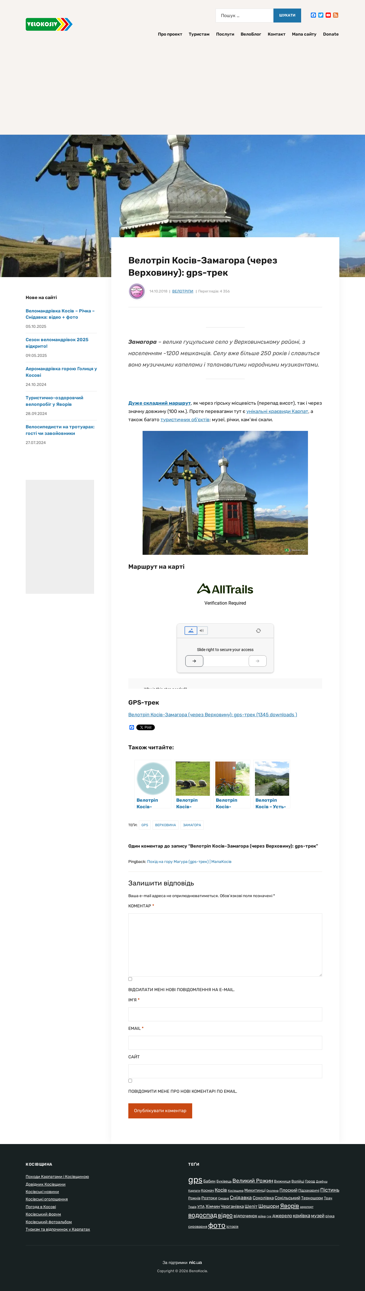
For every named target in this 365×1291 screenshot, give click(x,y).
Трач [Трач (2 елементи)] (328, 1198)
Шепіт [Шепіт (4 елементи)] (251, 1206)
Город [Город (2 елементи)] (310, 1181)
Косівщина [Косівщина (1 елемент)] (236, 1190)
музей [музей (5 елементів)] (318, 1215)
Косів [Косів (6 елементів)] (221, 1190)
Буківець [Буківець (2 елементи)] (224, 1181)
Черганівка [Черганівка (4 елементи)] (232, 1206)
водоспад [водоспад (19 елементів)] (202, 1215)
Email (136, 1028)
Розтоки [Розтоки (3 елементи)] (209, 1198)
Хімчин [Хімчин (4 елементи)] (213, 1206)
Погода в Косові (41, 1206)
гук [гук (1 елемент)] (269, 1216)
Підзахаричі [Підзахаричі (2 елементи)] (308, 1190)
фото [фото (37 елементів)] (217, 1225)
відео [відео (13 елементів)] (225, 1215)
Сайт (134, 1056)
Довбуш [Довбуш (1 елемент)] (321, 1181)
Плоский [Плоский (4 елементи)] (288, 1190)
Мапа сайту (304, 34)
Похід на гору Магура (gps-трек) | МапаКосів (189, 861)
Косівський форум (43, 1214)
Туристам (199, 34)
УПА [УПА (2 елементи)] (201, 1206)
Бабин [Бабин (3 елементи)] (209, 1181)
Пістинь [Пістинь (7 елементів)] (329, 1190)
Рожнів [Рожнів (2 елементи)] (194, 1198)
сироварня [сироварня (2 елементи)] (197, 1226)
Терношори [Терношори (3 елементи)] (312, 1198)
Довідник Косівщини (46, 1184)
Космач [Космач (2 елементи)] (207, 1190)
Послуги (225, 34)
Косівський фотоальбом (49, 1222)
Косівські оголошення (47, 1199)
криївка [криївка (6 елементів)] (301, 1215)
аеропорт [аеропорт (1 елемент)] (306, 1207)
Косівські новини (42, 1191)
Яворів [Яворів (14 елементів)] (289, 1205)
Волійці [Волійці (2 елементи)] (297, 1181)
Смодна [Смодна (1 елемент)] (223, 1198)
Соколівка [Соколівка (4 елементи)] (263, 1197)
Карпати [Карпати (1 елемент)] (194, 1190)
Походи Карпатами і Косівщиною (57, 1176)
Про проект (170, 34)
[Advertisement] (182, 83)
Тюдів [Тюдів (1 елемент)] (192, 1207)
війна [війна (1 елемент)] (262, 1216)
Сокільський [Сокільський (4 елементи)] (287, 1197)
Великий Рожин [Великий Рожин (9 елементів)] (252, 1180)
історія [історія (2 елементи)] (232, 1226)
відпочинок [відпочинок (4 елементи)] (245, 1215)
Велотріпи (182, 291)
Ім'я (134, 999)
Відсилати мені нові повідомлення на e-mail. (181, 989)
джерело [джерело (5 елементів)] (282, 1215)
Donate (331, 34)
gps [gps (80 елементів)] (195, 1179)
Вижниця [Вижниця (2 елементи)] (282, 1181)
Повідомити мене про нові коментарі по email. (182, 1091)
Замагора (192, 825)
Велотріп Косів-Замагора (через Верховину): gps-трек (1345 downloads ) (212, 714)
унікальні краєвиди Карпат (277, 411)
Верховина (165, 825)
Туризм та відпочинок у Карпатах (58, 1229)
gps (144, 825)
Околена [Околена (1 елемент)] (272, 1190)
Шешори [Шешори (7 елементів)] (268, 1206)
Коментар (141, 906)
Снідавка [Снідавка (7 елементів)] (241, 1197)
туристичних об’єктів (185, 419)
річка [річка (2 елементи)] (329, 1216)
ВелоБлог (251, 34)
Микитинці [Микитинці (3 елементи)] (254, 1190)
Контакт (276, 34)
